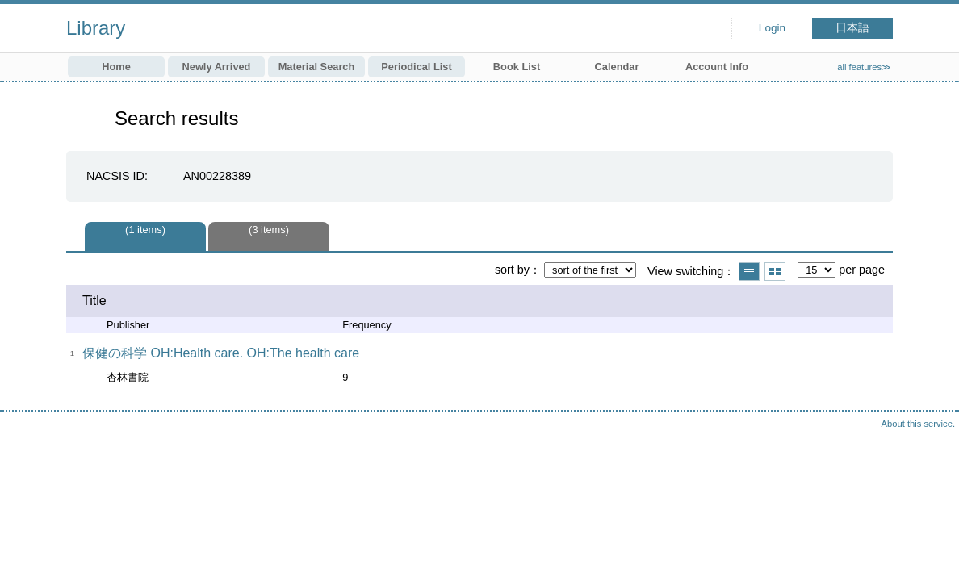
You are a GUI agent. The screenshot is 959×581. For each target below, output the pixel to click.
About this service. (918, 423)
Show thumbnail (774, 271)
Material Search (316, 67)
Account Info (716, 67)
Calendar (617, 67)
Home (116, 67)
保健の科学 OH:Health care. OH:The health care (220, 353)
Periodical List (416, 67)
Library (95, 28)
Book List (516, 67)
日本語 (852, 28)
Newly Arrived (216, 67)
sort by (512, 269)
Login (772, 28)
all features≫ (864, 67)
